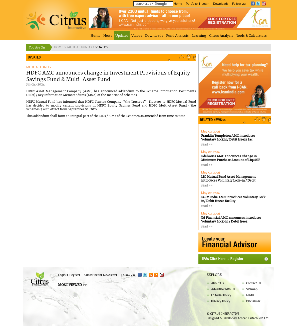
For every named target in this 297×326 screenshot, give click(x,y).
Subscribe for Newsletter (100, 275)
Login (205, 4)
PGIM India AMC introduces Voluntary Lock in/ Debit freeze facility (233, 199)
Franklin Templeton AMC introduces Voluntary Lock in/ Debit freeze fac (228, 138)
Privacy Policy (220, 301)
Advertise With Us (223, 289)
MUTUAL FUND (79, 47)
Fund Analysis (177, 36)
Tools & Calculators (251, 36)
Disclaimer (253, 301)
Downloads (220, 4)
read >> (206, 144)
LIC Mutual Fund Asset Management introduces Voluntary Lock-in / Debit (228, 178)
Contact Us (253, 283)
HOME (59, 47)
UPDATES (100, 47)
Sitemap (251, 289)
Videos (136, 36)
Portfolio (192, 4)
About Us (217, 283)
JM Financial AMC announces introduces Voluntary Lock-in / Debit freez (231, 220)
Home (178, 4)
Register (75, 275)
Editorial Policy (221, 295)
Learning (199, 36)
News (107, 36)
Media (250, 295)
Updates (121, 36)
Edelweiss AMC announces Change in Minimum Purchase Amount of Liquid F (230, 158)
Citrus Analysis (221, 36)
